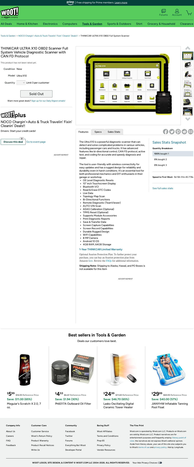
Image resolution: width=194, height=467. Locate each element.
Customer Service (40, 431)
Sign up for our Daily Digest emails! (48, 101)
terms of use (144, 447)
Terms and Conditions (107, 436)
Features (83, 131)
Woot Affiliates (104, 431)
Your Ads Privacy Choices (144, 462)
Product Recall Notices (42, 445)
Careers (10, 436)
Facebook (70, 431)
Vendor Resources (106, 450)
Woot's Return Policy (41, 436)
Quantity (10, 82)
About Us (10, 431)
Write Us (35, 450)
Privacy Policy (103, 445)
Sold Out (36, 94)
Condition (9, 69)
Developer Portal (73, 450)
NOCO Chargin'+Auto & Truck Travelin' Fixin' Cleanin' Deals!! (48, 36)
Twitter (69, 436)
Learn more (121, 2)
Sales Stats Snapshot (169, 142)
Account (177, 12)
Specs (98, 131)
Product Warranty (39, 440)
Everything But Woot (75, 445)
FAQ (8, 440)
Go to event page (36, 141)
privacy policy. (160, 447)
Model (11, 75)
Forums (163, 12)
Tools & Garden (8, 36)
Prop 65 (100, 440)
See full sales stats (162, 188)
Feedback (11, 445)
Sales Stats (114, 131)
